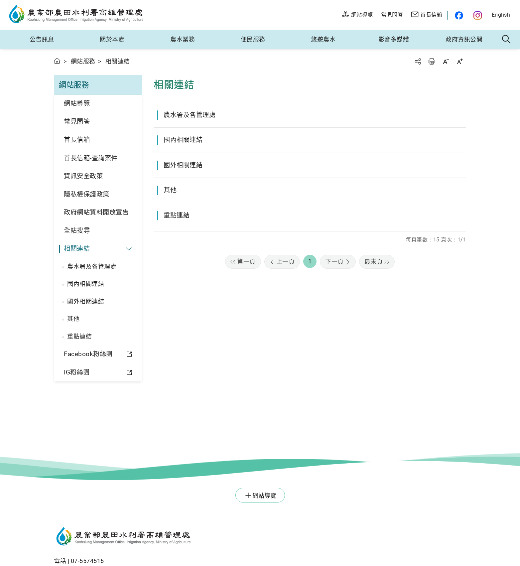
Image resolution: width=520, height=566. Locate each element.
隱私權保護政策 (86, 194)
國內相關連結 (85, 283)
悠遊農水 (323, 39)
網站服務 (83, 61)
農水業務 (182, 39)
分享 (417, 61)
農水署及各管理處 (91, 266)
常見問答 (77, 121)
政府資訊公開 (464, 39)
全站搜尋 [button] (506, 40)
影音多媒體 (393, 39)
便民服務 (253, 39)
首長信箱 (77, 140)
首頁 (57, 61)
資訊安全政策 (83, 176)
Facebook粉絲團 (88, 354)
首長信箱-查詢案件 (91, 158)
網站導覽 (77, 103)
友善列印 (431, 61)
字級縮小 (446, 61)
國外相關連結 (85, 301)
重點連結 (79, 336)
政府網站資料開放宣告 (96, 212)
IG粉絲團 (77, 372)
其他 (73, 318)
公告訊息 (42, 39)
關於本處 (112, 39)
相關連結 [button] (77, 248)
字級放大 (460, 61)
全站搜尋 (77, 230)
